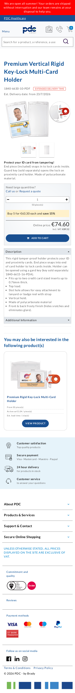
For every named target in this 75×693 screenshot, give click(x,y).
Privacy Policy (43, 668)
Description (14, 251)
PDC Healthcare (15, 18)
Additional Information (21, 320)
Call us (10, 191)
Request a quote (30, 191)
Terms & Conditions (17, 668)
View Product (35, 423)
